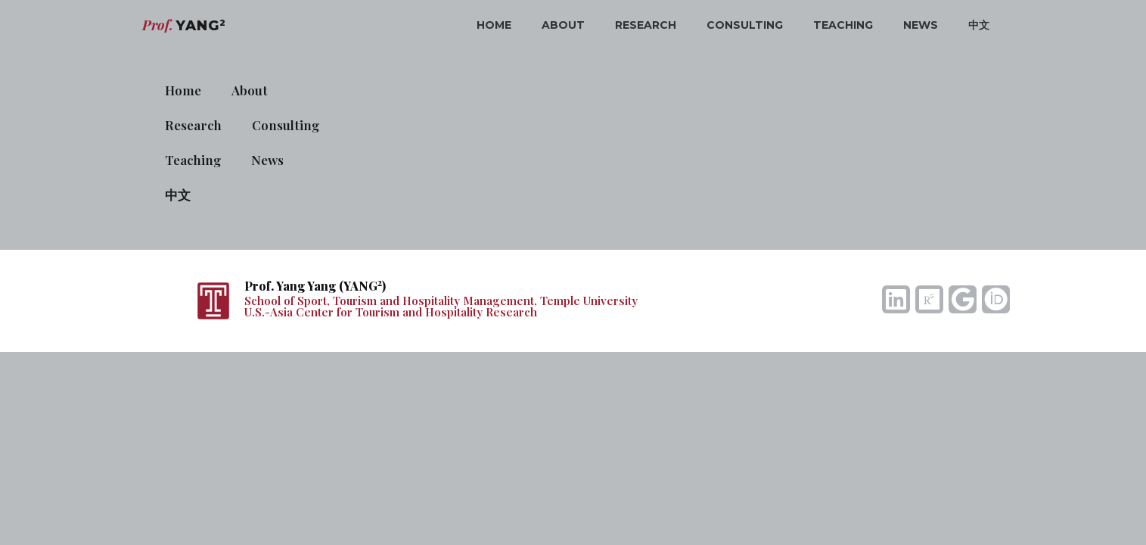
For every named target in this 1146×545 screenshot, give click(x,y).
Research (645, 25)
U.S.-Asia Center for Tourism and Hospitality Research (390, 311)
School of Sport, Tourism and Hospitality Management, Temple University (441, 300)
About (563, 25)
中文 (978, 25)
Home (494, 25)
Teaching (843, 25)
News (920, 25)
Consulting (745, 25)
